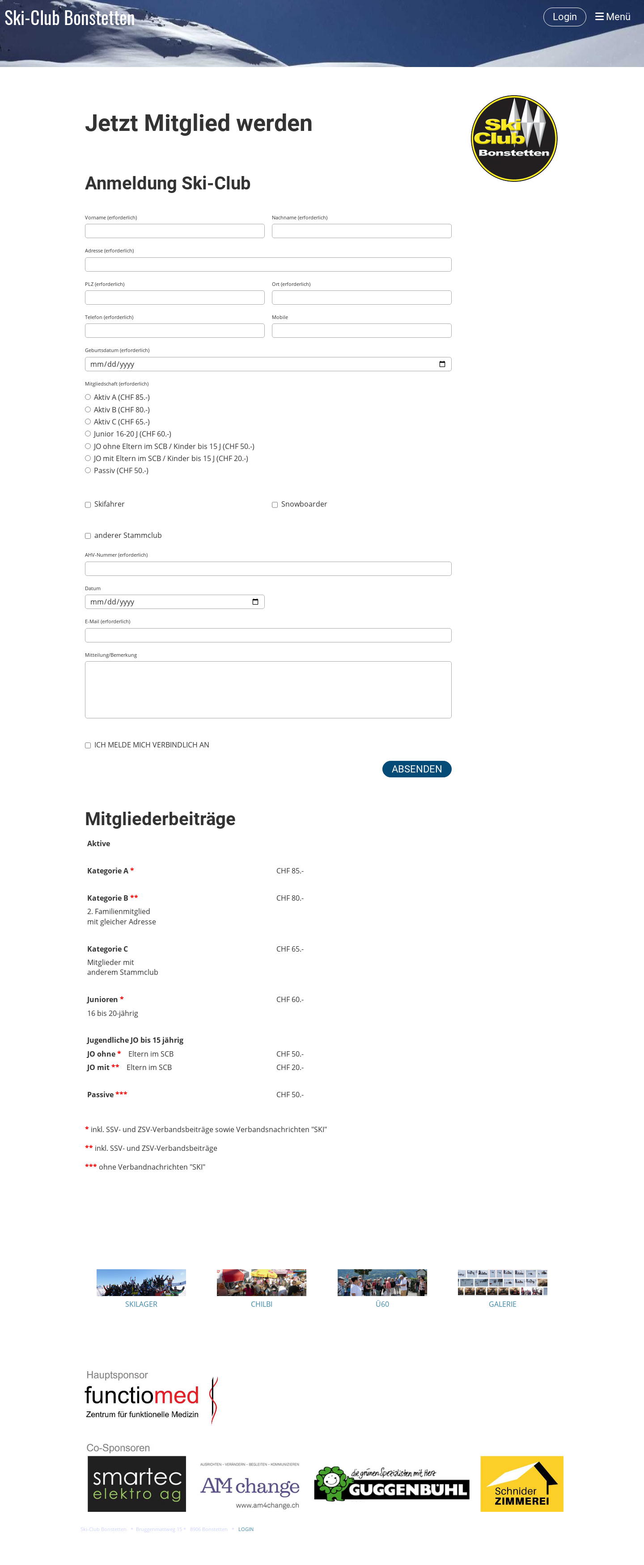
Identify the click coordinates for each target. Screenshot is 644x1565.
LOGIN (246, 1529)
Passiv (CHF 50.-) (116, 470)
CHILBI (261, 1304)
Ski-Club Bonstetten (69, 16)
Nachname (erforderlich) (299, 217)
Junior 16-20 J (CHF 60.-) (128, 434)
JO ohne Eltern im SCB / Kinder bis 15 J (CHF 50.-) (169, 446)
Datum (93, 588)
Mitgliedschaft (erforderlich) (116, 383)
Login (565, 16)
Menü (613, 16)
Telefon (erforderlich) (109, 317)
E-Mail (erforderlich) (107, 621)
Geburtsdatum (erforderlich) (117, 350)
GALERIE (503, 1304)
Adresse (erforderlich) (109, 250)
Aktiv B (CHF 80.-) (117, 410)
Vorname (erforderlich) (111, 217)
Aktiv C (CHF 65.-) (117, 422)
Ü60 (382, 1304)
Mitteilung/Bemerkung (111, 654)
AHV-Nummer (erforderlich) (116, 554)
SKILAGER (141, 1304)
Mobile (280, 317)
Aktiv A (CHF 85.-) (117, 397)
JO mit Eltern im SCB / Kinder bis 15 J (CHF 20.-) (166, 458)
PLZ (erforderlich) (104, 284)
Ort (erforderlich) (291, 284)
